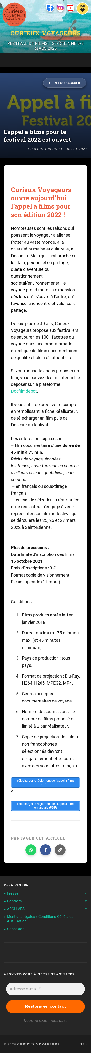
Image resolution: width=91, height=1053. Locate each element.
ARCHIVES (16, 909)
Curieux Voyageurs (45, 33)
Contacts (14, 901)
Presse (12, 893)
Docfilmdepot (24, 391)
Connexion (15, 929)
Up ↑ (83, 1044)
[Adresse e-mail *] (45, 989)
